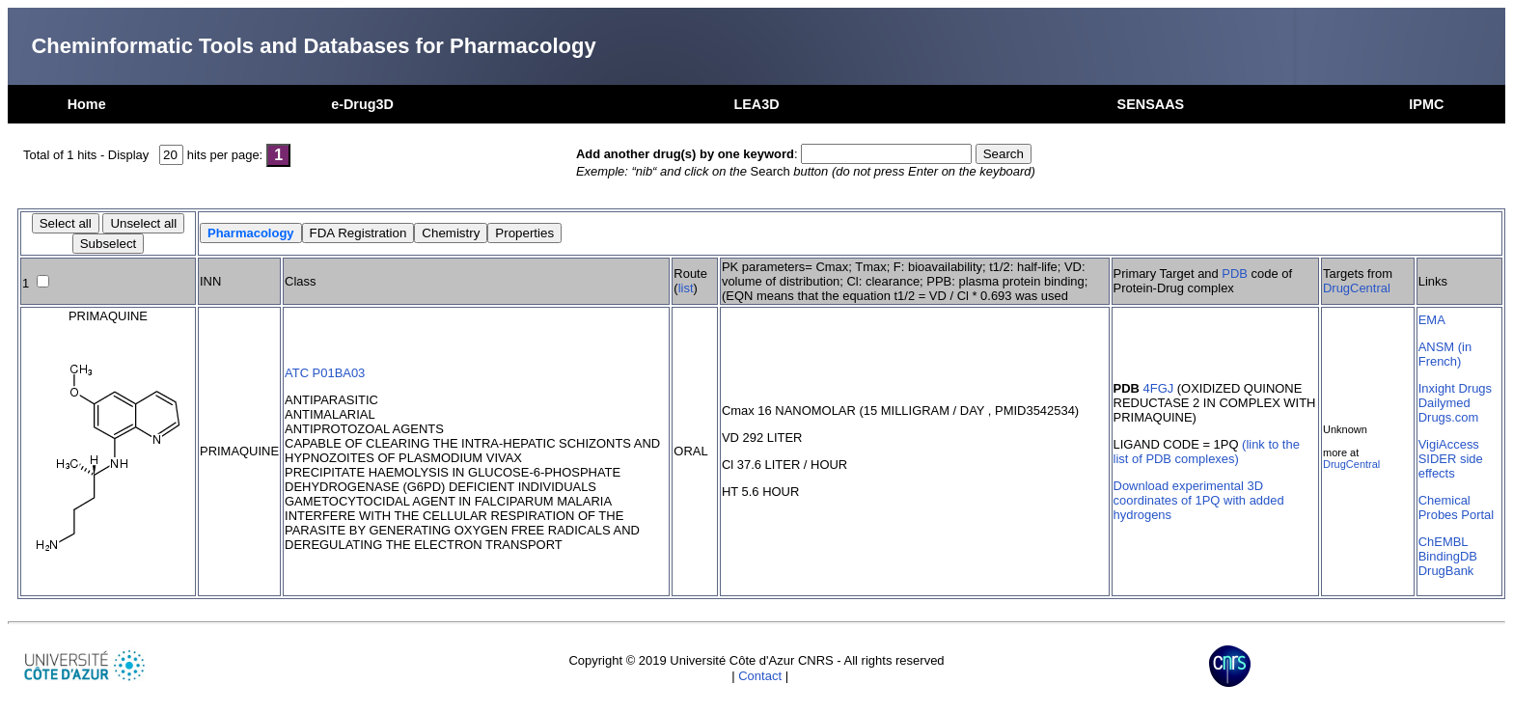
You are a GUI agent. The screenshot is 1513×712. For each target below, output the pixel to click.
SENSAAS (1151, 104)
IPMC (1426, 104)
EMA (1431, 320)
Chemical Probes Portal (1456, 507)
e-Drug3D (362, 104)
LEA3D (756, 104)
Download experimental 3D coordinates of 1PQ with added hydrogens (1199, 500)
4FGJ (1158, 388)
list (686, 288)
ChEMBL (1443, 541)
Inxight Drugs (1455, 388)
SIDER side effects (1450, 466)
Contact (760, 676)
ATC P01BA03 (325, 373)
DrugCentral (1356, 288)
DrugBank (1446, 570)
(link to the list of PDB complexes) (1207, 451)
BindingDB (1447, 556)
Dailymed (1444, 403)
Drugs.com (1448, 417)
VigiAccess (1448, 444)
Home (87, 104)
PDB (1235, 273)
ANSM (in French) (1445, 354)
